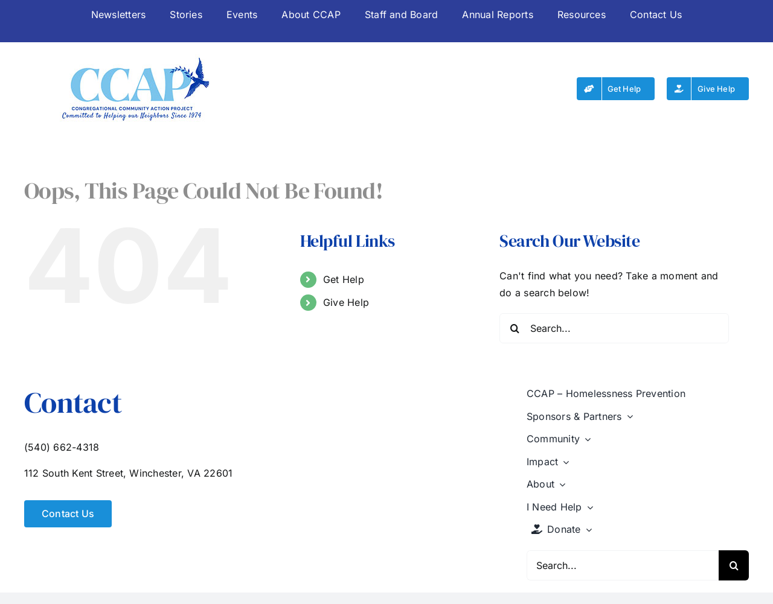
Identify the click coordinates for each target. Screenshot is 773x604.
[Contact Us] (68, 513)
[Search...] (614, 328)
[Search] (514, 328)
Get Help (343, 279)
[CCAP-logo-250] (135, 59)
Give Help (346, 302)
